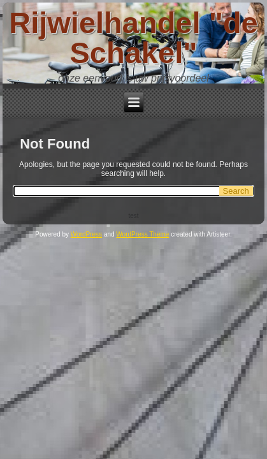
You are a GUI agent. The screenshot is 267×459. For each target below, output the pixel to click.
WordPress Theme (142, 234)
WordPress (86, 234)
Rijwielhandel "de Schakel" (133, 37)
